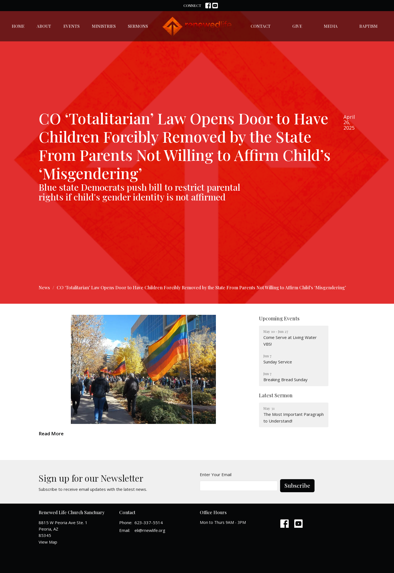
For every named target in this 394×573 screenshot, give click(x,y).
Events (71, 26)
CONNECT (192, 5)
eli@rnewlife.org (149, 530)
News (44, 287)
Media (331, 26)
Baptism (368, 26)
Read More (51, 433)
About (44, 26)
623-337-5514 (148, 522)
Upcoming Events (279, 318)
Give (297, 26)
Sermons (138, 26)
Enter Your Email (215, 474)
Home (18, 26)
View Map (48, 542)
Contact (261, 26)
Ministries (104, 26)
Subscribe (297, 485)
